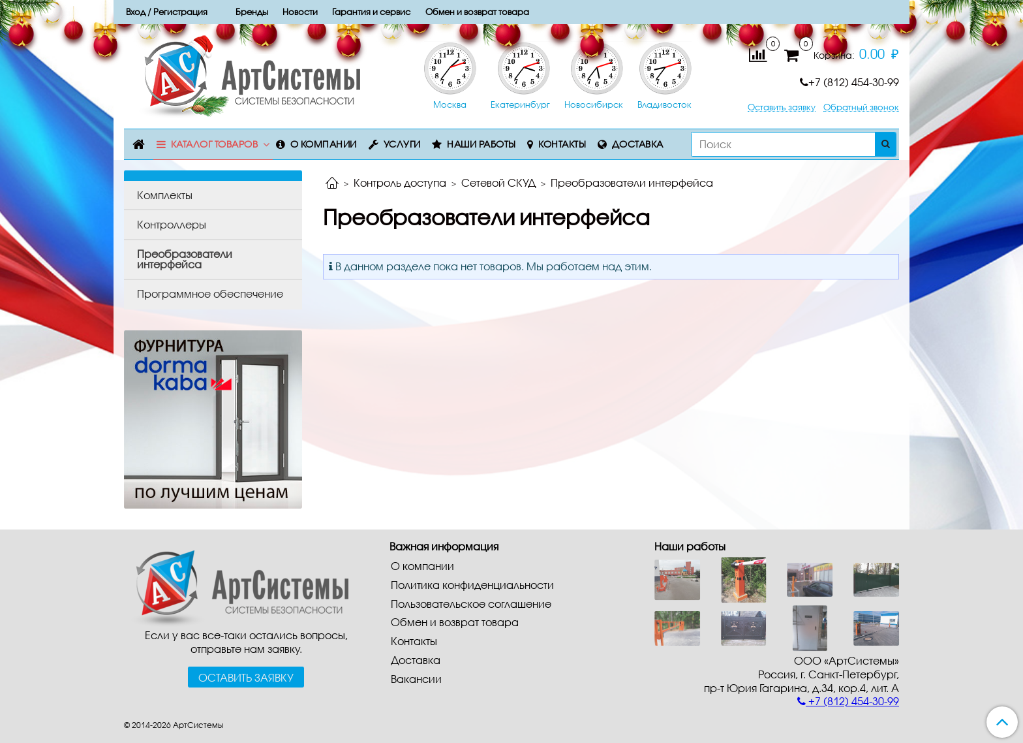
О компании (323, 144)
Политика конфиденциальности (472, 584)
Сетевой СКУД (498, 182)
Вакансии (416, 678)
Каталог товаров (214, 144)
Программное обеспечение (210, 293)
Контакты (562, 144)
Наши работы (481, 144)
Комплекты (164, 195)
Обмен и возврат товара (455, 622)
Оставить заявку (782, 107)
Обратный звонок (861, 107)
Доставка (638, 144)
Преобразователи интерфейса (184, 258)
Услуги (402, 144)
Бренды (252, 12)
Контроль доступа (400, 182)
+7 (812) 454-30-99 (849, 82)
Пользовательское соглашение (471, 603)
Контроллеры (171, 224)
